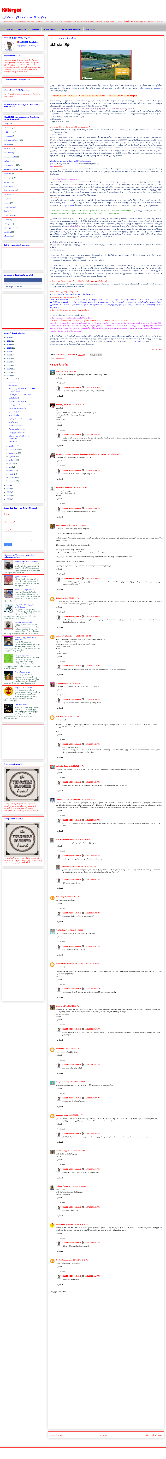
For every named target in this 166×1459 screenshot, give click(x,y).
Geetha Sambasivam (64, 1260)
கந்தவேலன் (13, 422)
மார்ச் (11, 474)
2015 (9, 376)
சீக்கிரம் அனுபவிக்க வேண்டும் (27, 561)
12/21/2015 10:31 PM (71, 1006)
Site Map (35, 29)
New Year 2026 (21, 705)
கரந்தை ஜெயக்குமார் (64, 487)
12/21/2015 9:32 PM (92, 946)
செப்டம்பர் (13, 453)
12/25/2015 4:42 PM (81, 1224)
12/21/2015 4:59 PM (92, 578)
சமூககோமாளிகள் (11, 169)
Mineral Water (59, 96)
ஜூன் (11, 463)
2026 (9, 337)
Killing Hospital (130, 96)
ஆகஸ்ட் (12, 456)
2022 (9, 351)
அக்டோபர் (13, 450)
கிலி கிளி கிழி (14, 398)
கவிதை (7, 148)
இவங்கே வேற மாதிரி (17, 408)
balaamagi (60, 897)
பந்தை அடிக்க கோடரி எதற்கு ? (21, 419)
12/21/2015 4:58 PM (92, 435)
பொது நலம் (9, 215)
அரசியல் (7, 128)
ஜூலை (12, 460)
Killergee (11, 10)
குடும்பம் (7, 161)
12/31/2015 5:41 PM (80, 1260)
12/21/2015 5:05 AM (76, 405)
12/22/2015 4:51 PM (92, 1065)
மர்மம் (6, 219)
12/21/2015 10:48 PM (92, 989)
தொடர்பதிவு (9, 190)
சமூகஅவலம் (9, 165)
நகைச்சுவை (60, 358)
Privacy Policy (50, 29)
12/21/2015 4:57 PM (92, 387)
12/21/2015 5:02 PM (92, 856)
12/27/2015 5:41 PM (92, 1243)
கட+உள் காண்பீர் (15, 426)
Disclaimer (90, 29)
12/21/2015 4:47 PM (72, 897)
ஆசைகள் (8, 136)
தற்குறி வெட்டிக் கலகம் (24, 687)
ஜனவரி (12, 481)
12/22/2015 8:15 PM (77, 1151)
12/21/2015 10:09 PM (91, 963)
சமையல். (8, 174)
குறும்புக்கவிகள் (21, 576)
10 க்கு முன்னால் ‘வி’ (17, 433)
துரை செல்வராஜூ (63, 525)
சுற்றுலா (7, 182)
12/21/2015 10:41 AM (71, 716)
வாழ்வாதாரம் (14, 385)
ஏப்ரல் (12, 470)
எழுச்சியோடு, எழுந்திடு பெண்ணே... (24, 606)
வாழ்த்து (7, 232)
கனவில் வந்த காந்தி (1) (24, 622)
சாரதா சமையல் (62, 683)
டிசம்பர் (12, 379)
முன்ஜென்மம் (9, 228)
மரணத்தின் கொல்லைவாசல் (20, 394)
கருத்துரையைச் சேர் (58, 1292)
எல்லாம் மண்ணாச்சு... (24, 655)
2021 (9, 355)
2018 (9, 365)
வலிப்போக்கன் (62, 766)
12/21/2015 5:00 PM (92, 820)
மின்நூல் (7, 224)
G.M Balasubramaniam (65, 839)
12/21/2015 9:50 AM (83, 636)
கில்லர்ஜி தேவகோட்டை (14, 287)
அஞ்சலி (7, 123)
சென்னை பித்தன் (62, 1151)
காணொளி (8, 153)
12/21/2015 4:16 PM (82, 839)
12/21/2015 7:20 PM (75, 930)
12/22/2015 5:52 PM (92, 1134)
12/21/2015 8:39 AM (78, 525)
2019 (9, 362)
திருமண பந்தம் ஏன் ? (17, 401)
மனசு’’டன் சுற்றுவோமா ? (25, 590)
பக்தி (6, 199)
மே (10, 467)
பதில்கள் (62, 383)
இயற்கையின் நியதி (17, 429)
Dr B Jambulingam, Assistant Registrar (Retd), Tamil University (81, 454)
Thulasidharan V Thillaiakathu (68, 799)
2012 (9, 492)
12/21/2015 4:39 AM (68, 371)
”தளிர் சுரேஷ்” (61, 930)
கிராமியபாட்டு (10, 157)
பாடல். (7, 203)
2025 (9, 341)
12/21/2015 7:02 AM (80, 487)
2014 (9, 485)
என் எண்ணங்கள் (11, 140)
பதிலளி (59, 378)
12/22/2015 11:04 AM (72, 1049)
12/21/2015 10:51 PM (92, 1029)
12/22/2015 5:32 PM (77, 1082)
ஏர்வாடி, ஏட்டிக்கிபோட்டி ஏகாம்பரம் (19, 437)
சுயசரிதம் (8, 178)
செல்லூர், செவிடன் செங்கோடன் (22, 405)
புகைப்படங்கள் (10, 207)
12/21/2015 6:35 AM (114, 454)
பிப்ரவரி (12, 477)
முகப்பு (10, 29)
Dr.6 (72, 96)
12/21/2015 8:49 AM (71, 598)
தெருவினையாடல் (22, 672)
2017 (9, 369)
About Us (22, 29)
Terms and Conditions (71, 29)
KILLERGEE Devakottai (71, 387)
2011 (9, 496)
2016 (9, 372)
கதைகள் (7, 144)
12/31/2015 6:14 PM (92, 1276)
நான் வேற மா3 (15, 412)
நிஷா (58, 371)
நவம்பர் (12, 446)
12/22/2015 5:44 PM (75, 1115)
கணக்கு (12, 382)
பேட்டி (6, 211)
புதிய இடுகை (56, 1435)
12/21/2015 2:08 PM (87, 799)
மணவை (59, 716)
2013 (9, 489)
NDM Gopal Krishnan (64, 1224)
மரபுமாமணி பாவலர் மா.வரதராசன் (69, 963)
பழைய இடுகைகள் (153, 1435)
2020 (9, 358)
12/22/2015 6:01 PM (88, 866)
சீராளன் (59, 1006)
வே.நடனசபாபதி (62, 1082)
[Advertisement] (106, 1387)
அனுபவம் (8, 132)
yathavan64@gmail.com (65, 636)
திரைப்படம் (8, 186)
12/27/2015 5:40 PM (92, 1207)
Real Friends (14, 415)
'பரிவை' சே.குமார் (63, 1186)
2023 (9, 348)
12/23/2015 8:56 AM (78, 1186)
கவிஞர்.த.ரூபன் (62, 405)
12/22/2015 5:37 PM (92, 1098)
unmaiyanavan (62, 1115)
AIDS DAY (13, 442)
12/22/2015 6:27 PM (92, 880)
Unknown (60, 598)
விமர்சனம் (8, 236)
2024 (9, 344)
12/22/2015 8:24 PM (92, 1169)
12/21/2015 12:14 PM (76, 766)
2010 (9, 499)
